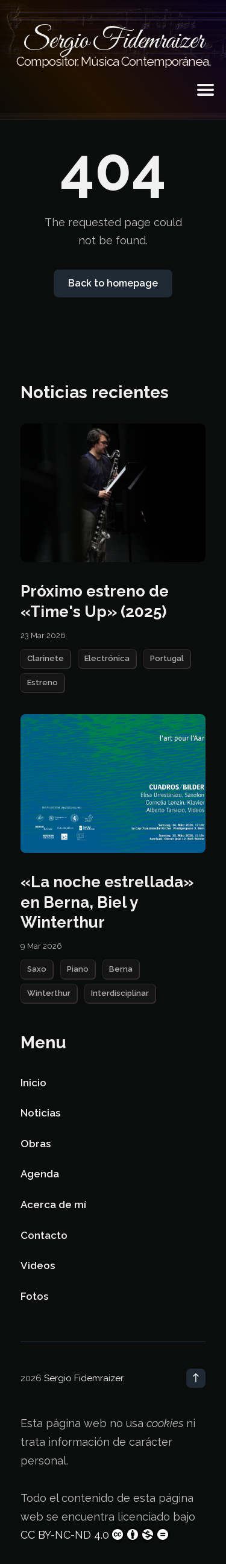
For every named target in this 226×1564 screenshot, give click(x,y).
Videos (37, 1265)
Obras (35, 1144)
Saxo (36, 969)
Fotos (34, 1296)
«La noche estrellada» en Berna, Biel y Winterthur (106, 902)
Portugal (167, 658)
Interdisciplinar (120, 993)
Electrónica (107, 658)
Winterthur (49, 993)
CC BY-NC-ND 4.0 (94, 1534)
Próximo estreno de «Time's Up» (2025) (94, 601)
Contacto (43, 1235)
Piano (78, 969)
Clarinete (45, 658)
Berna (121, 969)
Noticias (40, 1113)
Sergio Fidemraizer (83, 1378)
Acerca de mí (53, 1204)
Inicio (33, 1083)
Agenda (39, 1174)
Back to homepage (113, 283)
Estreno (42, 682)
